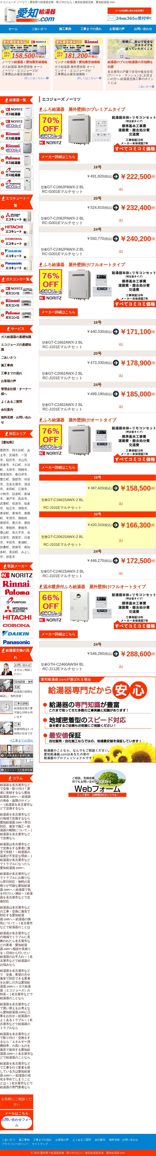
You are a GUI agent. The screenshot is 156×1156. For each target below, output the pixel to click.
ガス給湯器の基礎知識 (16, 336)
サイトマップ (40, 1143)
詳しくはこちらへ (35, 78)
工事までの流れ (90, 28)
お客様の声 (116, 28)
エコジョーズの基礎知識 (16, 347)
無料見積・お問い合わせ (16, 420)
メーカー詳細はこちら (58, 157)
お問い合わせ (143, 28)
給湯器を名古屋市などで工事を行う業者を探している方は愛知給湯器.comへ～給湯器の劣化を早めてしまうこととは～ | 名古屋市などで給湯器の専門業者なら (16, 1075)
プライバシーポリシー (15, 1143)
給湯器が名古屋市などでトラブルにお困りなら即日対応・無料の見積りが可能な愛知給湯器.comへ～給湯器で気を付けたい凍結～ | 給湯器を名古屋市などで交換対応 (16, 887)
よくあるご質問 (11, 401)
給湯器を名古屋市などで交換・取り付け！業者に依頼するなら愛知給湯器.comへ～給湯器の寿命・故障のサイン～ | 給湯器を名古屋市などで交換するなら (16, 796)
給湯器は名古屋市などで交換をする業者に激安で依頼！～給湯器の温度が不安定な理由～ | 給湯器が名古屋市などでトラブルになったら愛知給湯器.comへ (16, 856)
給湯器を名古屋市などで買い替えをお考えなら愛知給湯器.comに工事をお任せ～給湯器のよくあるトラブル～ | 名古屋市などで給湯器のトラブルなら (16, 1016)
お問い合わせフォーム (16, 1122)
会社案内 (7, 409)
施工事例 (65, 28)
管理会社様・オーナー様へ (16, 391)
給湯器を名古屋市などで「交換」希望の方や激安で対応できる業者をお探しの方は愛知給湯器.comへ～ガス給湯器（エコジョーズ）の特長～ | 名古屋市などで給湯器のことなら (16, 984)
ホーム (13, 28)
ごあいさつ (39, 28)
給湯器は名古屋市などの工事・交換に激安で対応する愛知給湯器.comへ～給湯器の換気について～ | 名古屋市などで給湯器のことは (16, 917)
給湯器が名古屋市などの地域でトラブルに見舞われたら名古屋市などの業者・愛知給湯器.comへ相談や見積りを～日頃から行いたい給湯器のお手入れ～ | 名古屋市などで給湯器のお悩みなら (16, 949)
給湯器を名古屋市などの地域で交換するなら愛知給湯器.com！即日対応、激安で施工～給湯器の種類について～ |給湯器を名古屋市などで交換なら (16, 826)
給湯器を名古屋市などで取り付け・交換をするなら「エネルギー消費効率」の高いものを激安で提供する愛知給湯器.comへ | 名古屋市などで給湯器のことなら (16, 1045)
